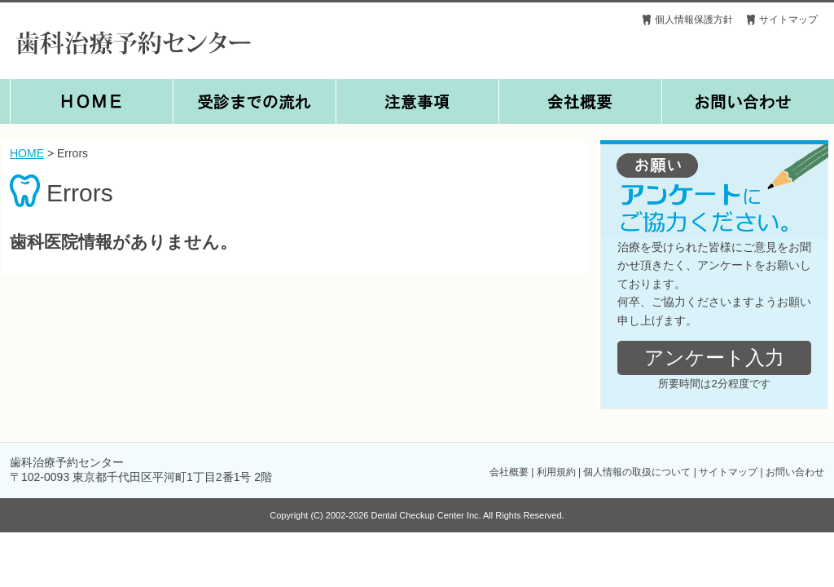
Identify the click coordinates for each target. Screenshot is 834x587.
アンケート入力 (714, 357)
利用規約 (556, 472)
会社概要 (509, 472)
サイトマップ (788, 19)
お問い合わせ (795, 472)
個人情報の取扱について (637, 472)
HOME (27, 153)
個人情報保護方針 (694, 19)
